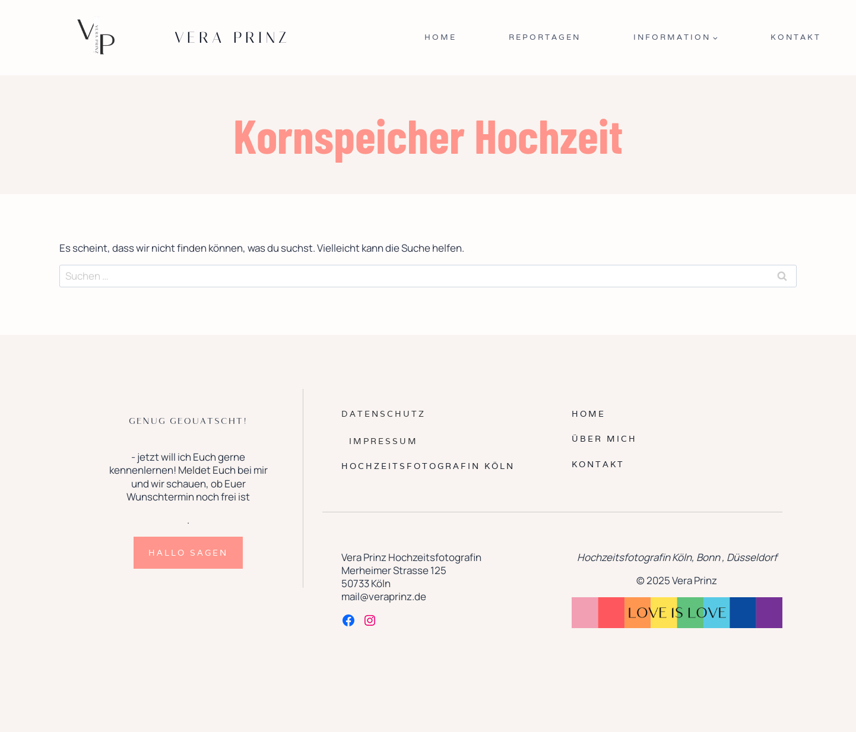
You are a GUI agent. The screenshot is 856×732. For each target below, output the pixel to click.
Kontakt (796, 37)
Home (440, 37)
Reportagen (545, 37)
